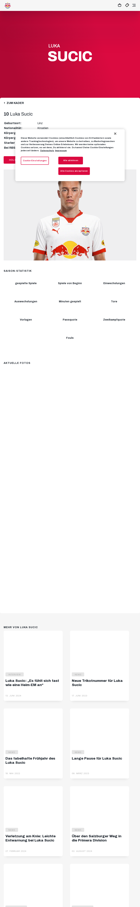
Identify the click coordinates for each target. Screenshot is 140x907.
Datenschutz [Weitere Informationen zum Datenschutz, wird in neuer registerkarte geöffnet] (47, 150)
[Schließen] (115, 134)
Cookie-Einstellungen (35, 160)
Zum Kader (15, 102)
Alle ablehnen (70, 160)
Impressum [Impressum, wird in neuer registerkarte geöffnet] (61, 150)
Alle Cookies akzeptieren (74, 171)
